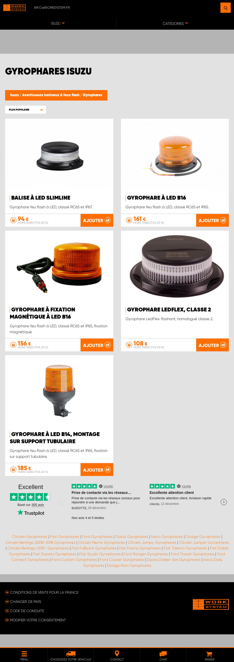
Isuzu (15, 95)
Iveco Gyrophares (167, 549)
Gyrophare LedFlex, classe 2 (169, 322)
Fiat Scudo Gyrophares (100, 567)
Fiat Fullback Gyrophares (94, 561)
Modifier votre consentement (38, 633)
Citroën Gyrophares (29, 549)
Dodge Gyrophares (203, 549)
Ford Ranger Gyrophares (146, 567)
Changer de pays (25, 614)
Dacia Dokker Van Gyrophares (173, 572)
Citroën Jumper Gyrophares (204, 555)
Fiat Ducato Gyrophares (54, 567)
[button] (25, 110)
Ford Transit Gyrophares (192, 567)
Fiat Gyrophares (64, 549)
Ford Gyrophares (97, 549)
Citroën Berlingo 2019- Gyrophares (38, 561)
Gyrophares (92, 95)
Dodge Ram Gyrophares (129, 578)
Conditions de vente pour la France (44, 605)
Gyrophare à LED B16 (156, 198)
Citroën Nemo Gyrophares (101, 555)
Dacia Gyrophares (131, 549)
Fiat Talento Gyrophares (185, 561)
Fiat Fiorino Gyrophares (140, 561)
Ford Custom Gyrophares (74, 572)
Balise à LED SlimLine (40, 198)
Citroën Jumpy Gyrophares (152, 555)
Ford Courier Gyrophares (122, 572)
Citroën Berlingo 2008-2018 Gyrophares (40, 555)
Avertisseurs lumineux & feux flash (51, 95)
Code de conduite (27, 624)
